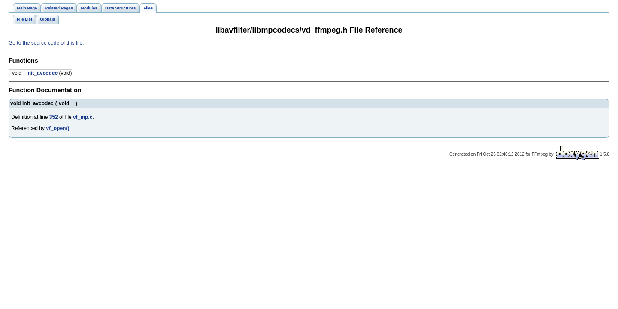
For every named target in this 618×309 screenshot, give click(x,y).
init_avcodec (42, 73)
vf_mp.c (82, 117)
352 (53, 117)
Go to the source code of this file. (46, 43)
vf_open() (57, 128)
